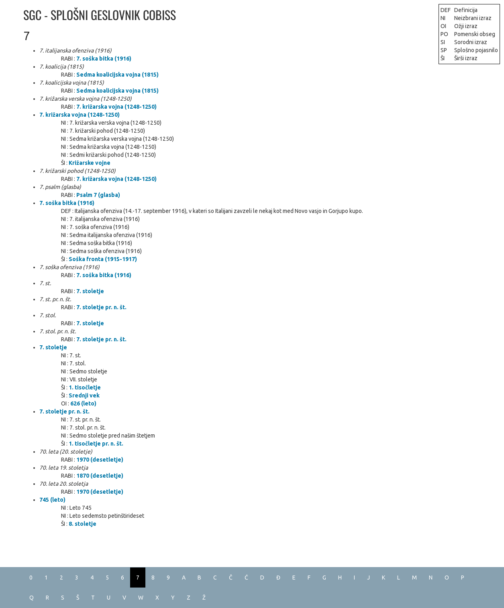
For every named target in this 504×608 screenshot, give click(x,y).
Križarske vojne (89, 163)
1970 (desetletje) (99, 459)
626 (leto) (83, 403)
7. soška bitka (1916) (103, 58)
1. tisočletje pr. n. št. (96, 443)
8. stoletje (82, 524)
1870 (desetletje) (99, 475)
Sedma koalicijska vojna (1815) (117, 74)
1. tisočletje (85, 387)
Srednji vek (84, 395)
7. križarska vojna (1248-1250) (116, 106)
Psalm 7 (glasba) (98, 195)
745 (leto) (52, 500)
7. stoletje (90, 291)
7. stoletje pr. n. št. (101, 307)
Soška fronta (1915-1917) (103, 259)
